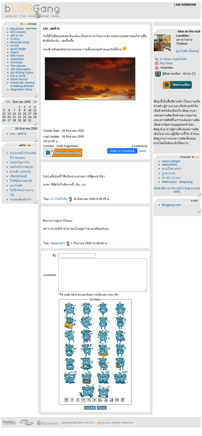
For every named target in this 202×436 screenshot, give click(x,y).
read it (13, 55)
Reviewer (15, 65)
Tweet (144, 151)
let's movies (17, 35)
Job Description (19, 72)
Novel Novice (18, 86)
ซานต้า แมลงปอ (19, 193)
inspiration (16, 62)
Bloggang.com (173, 205)
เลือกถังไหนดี (17, 197)
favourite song (18, 45)
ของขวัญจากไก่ (19, 179)
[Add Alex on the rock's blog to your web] (179, 189)
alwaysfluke (171, 164)
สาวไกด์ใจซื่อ (55, 199)
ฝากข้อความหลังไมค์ (172, 59)
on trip (13, 49)
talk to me (15, 38)
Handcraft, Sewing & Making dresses (19, 93)
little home (16, 59)
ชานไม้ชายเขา (173, 168)
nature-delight (173, 161)
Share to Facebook (124, 151)
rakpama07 (54, 243)
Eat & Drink (16, 82)
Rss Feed (165, 63)
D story (14, 42)
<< (7, 117)
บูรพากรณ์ (170, 173)
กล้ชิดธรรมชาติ (20, 202)
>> (29, 117)
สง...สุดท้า (17, 150)
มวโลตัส (15, 207)
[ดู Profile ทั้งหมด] (189, 51)
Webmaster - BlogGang (179, 182)
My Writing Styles (16, 77)
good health (17, 52)
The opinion (17, 69)
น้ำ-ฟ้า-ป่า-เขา (173, 178)
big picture (16, 28)
